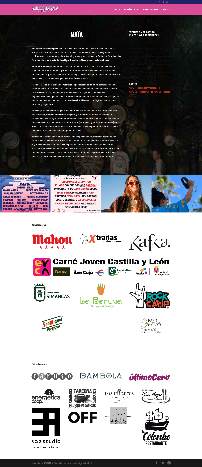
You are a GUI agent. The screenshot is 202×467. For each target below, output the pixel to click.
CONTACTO (166, 10)
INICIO (117, 10)
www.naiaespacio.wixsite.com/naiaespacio (149, 91)
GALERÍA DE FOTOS (132, 10)
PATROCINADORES (150, 10)
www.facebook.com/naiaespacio (144, 87)
